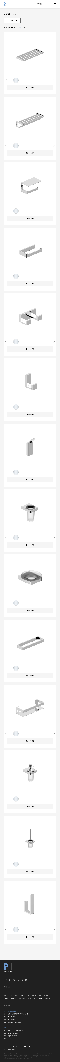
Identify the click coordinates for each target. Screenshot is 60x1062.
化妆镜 (6, 998)
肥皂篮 (46, 996)
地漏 (29, 998)
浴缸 (11, 996)
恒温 (16, 996)
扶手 (35, 998)
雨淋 (40, 998)
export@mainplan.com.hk (14, 1022)
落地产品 (13, 998)
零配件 (34, 996)
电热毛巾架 (22, 998)
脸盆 (5, 996)
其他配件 (47, 998)
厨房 (27, 996)
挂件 (40, 996)
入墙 (22, 996)
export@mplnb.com (13, 1038)
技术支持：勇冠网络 (9, 1049)
